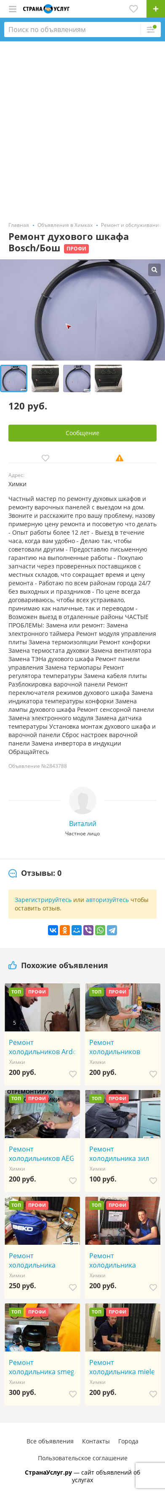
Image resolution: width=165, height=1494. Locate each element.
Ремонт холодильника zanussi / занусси (36, 1260)
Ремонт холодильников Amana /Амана (114, 1047)
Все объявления (50, 1441)
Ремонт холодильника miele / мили (124, 1367)
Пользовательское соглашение (83, 1458)
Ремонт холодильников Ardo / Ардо (43, 1047)
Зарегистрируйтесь (43, 900)
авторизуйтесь (107, 900)
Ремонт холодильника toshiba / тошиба (116, 1260)
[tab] (34, 873)
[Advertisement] (82, 128)
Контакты (96, 1441)
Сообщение (82, 433)
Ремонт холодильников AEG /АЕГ (44, 1153)
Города (128, 1441)
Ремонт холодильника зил (119, 1153)
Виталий (82, 823)
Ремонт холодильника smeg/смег (43, 1367)
